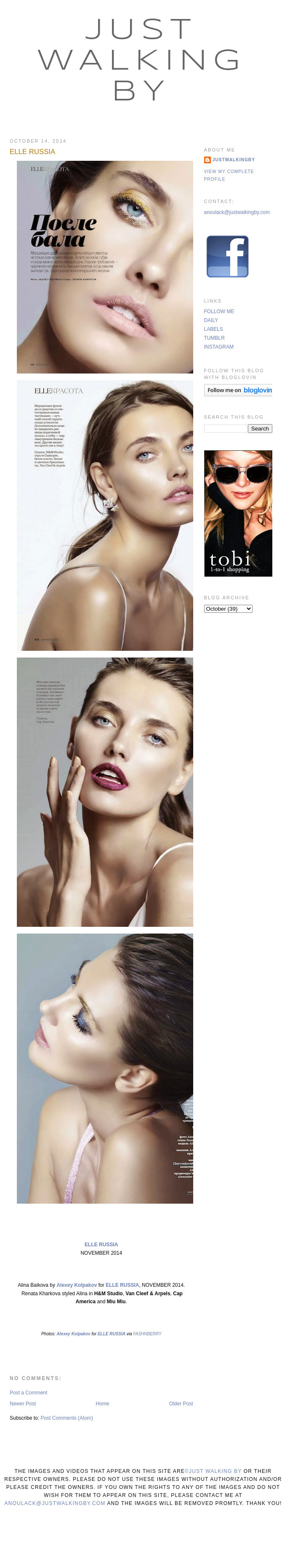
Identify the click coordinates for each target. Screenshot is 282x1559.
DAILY (211, 320)
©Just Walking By (213, 1471)
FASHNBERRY (147, 1334)
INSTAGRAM (219, 347)
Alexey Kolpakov (77, 1285)
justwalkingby (234, 159)
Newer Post (23, 1404)
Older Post (181, 1404)
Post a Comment (28, 1393)
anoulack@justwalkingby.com (237, 212)
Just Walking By (141, 61)
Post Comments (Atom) (66, 1418)
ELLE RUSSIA (32, 152)
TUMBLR (214, 338)
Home (102, 1404)
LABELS (213, 329)
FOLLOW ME (219, 311)
